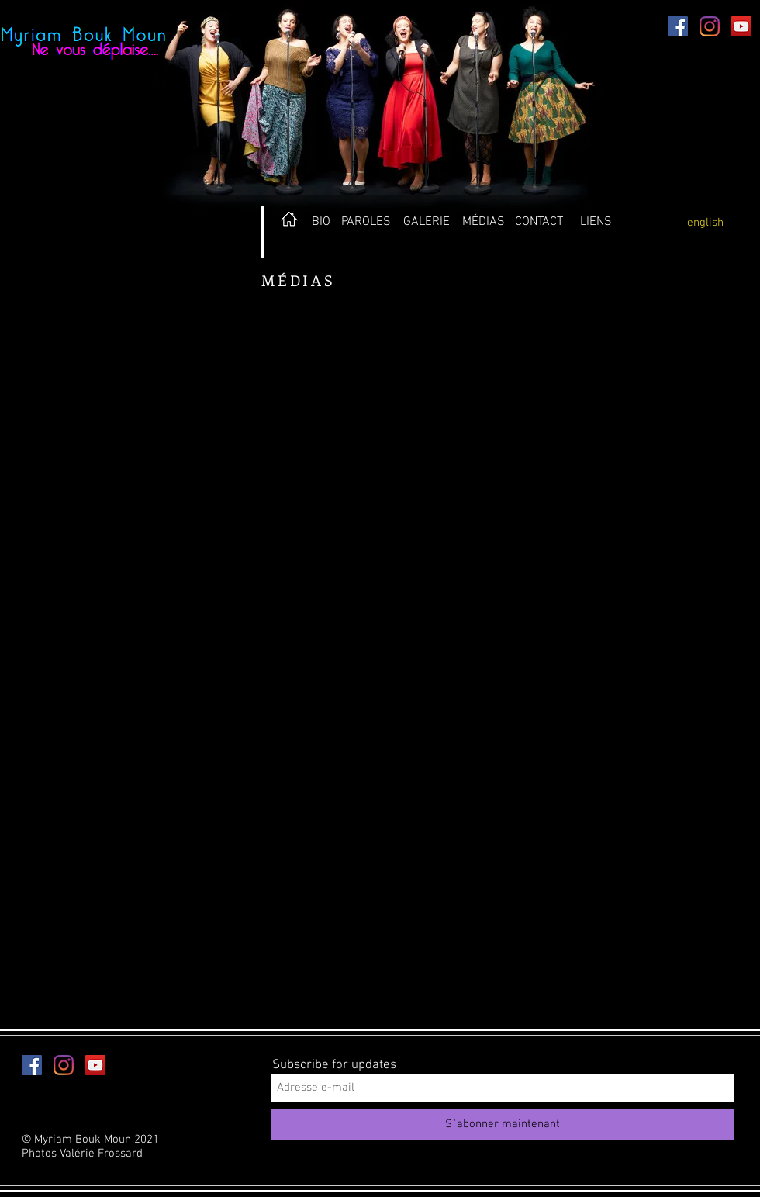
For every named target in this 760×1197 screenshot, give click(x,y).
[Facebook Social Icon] (678, 26)
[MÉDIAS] (483, 222)
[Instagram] (710, 26)
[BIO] (320, 222)
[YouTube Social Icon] (741, 26)
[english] (705, 222)
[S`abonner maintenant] (502, 1124)
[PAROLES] (365, 222)
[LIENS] (596, 222)
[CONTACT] (538, 222)
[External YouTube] (186, 431)
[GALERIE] (426, 222)
